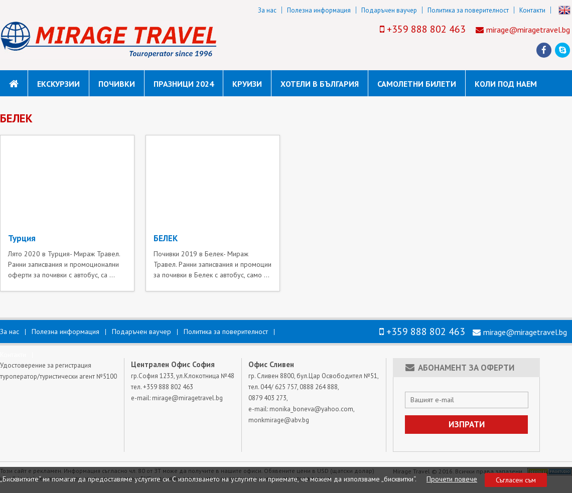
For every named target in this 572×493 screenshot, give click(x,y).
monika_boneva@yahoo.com (311, 409)
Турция (22, 238)
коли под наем (506, 84)
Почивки (116, 84)
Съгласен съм (516, 479)
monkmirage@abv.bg (278, 420)
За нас (267, 10)
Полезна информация (319, 10)
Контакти (532, 10)
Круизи (247, 84)
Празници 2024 (184, 84)
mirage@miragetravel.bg (528, 30)
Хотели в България (319, 84)
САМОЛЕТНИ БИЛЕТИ (416, 84)
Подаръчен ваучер (389, 10)
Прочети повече (451, 478)
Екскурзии (58, 84)
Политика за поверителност (468, 10)
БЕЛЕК (166, 238)
